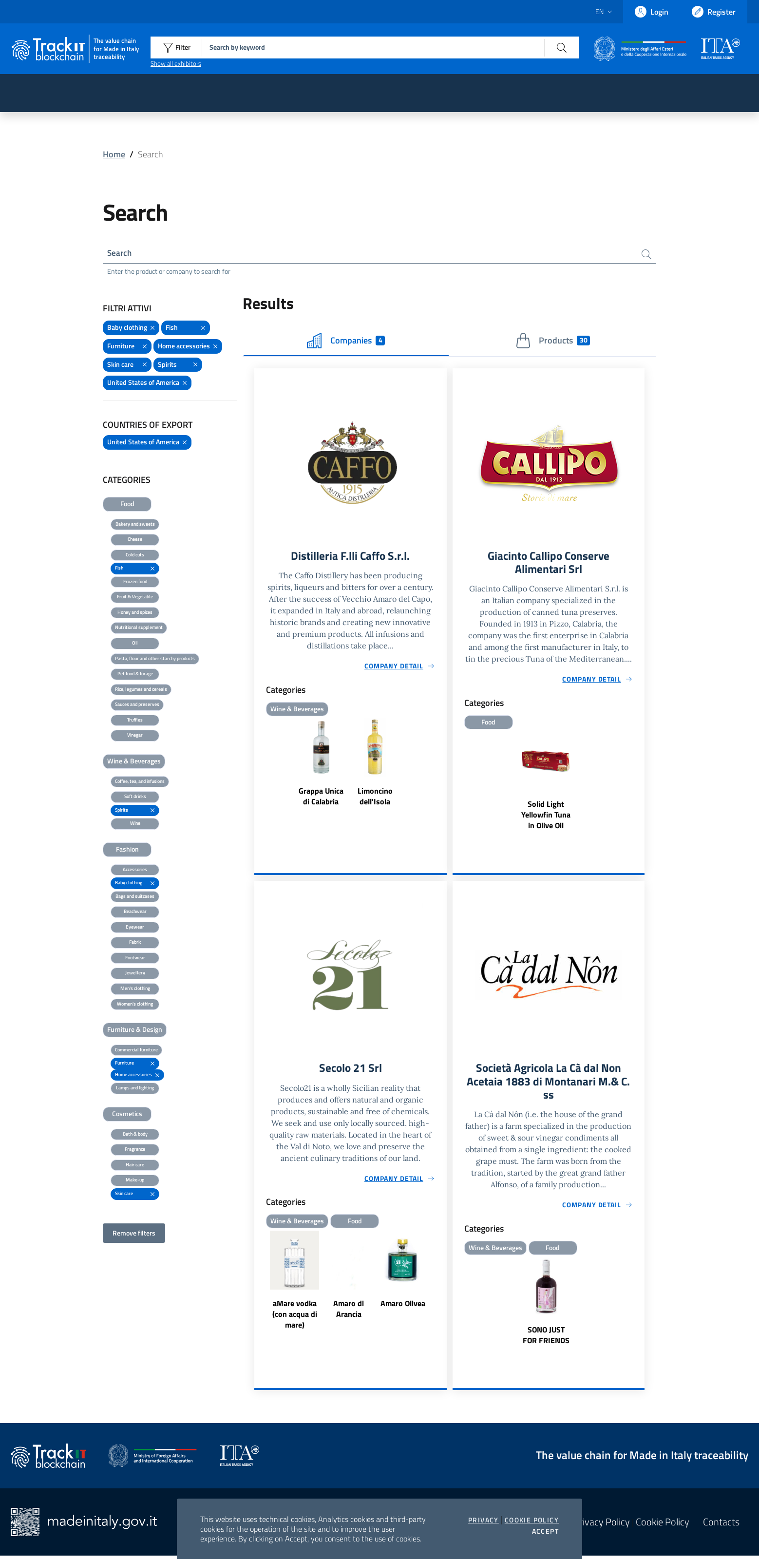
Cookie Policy (532, 1520)
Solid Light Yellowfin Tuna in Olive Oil (545, 816)
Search (120, 253)
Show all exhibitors (176, 63)
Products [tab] (552, 341)
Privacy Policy (601, 1525)
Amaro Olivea (402, 1306)
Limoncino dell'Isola (375, 797)
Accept (545, 1531)
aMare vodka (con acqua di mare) (294, 1316)
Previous (259, 1284)
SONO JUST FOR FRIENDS (546, 1338)
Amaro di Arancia (348, 1311)
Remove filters (134, 1233)
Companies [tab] (346, 341)
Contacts (721, 1525)
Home (114, 154)
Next (442, 1284)
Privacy (483, 1520)
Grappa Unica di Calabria (321, 797)
